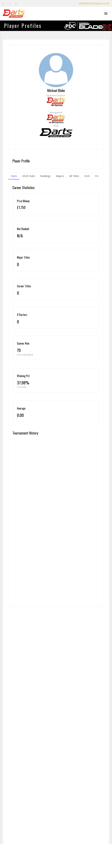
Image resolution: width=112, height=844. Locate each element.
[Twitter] (9, 3)
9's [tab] (96, 176)
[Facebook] (3, 3)
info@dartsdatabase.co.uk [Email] (94, 3)
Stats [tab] (14, 176)
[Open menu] (105, 13)
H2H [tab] (87, 176)
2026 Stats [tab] (28, 176)
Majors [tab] (60, 176)
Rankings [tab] (45, 176)
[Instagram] (16, 3)
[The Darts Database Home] (14, 13)
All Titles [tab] (74, 176)
